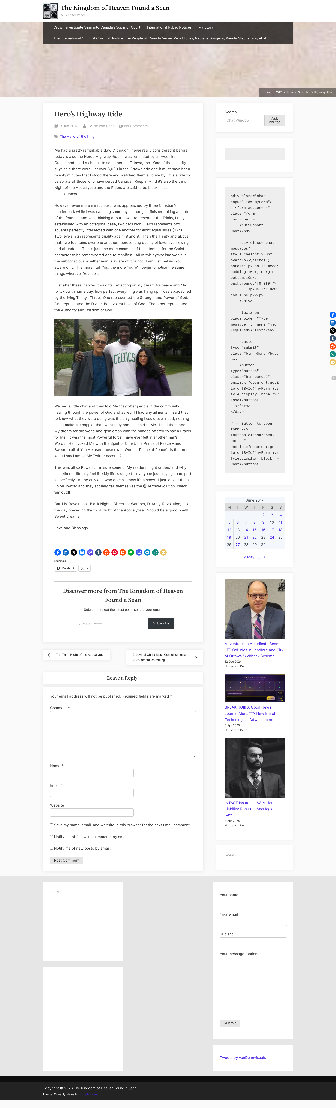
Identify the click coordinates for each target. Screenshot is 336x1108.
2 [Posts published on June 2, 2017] (263, 515)
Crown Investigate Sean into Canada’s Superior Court (97, 27)
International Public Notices (169, 27)
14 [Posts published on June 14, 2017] (246, 530)
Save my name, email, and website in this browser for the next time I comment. (122, 833)
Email (56, 793)
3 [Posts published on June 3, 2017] (272, 515)
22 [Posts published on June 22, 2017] (254, 537)
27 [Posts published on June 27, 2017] (238, 545)
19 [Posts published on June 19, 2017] (229, 537)
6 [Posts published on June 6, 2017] (238, 522)
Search (231, 112)
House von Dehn (101, 125)
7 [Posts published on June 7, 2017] (246, 522)
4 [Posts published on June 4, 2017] (280, 515)
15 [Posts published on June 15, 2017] (254, 530)
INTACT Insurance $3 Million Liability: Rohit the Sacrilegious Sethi (251, 809)
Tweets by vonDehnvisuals (243, 1065)
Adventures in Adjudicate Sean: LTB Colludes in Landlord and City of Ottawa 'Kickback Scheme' (254, 650)
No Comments (136, 126)
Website (57, 813)
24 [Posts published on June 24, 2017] (272, 537)
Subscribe (161, 623)
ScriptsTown (88, 1102)
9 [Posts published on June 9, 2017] (263, 522)
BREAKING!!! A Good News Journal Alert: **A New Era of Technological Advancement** (251, 713)
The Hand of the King (77, 136)
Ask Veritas (275, 120)
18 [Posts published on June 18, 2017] (280, 530)
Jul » (262, 557)
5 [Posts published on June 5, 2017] (229, 522)
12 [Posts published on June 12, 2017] (229, 530)
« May (249, 557)
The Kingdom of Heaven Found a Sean (115, 8)
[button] (57, 552)
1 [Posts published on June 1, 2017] (254, 515)
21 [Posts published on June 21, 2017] (246, 537)
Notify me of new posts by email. (82, 856)
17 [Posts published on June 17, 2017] (272, 530)
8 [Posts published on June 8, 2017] (255, 522)
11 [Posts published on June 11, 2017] (280, 522)
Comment (60, 715)
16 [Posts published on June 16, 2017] (263, 530)
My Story (205, 27)
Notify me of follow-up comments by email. (91, 844)
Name (56, 773)
